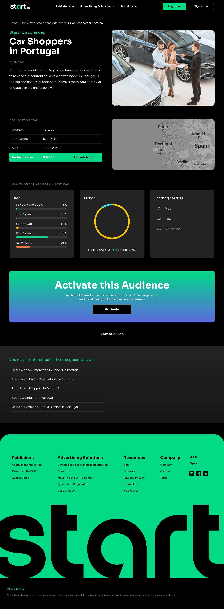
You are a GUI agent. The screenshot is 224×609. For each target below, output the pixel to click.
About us (127, 6)
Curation (63, 471)
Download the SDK (24, 471)
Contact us (130, 484)
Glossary (129, 471)
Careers (165, 471)
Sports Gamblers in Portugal (32, 397)
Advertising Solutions (95, 6)
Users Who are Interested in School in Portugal (46, 370)
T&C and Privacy (133, 477)
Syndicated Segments (72, 484)
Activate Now (83, 157)
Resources (134, 457)
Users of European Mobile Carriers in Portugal (45, 407)
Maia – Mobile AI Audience (75, 477)
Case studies (20, 477)
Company (168, 457)
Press (164, 477)
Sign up (199, 6)
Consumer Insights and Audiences (44, 23)
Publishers (63, 6)
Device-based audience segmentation (83, 465)
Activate (112, 309)
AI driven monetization (27, 465)
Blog (126, 465)
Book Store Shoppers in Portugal (35, 388)
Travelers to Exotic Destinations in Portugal (43, 379)
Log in (172, 6)
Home (13, 23)
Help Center (131, 490)
